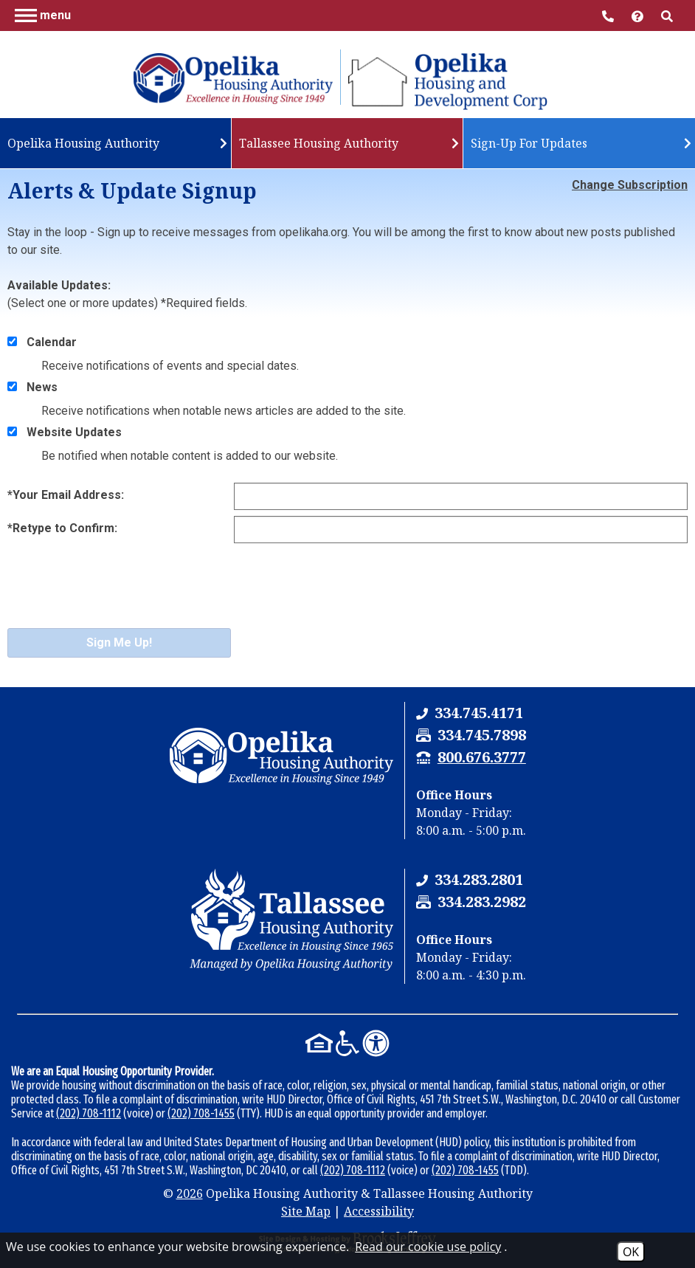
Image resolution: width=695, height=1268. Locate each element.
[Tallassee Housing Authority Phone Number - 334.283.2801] (479, 879)
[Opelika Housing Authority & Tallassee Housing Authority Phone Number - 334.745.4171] (479, 713)
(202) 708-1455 (201, 1113)
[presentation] (119, 595)
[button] (43, 14)
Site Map (306, 1211)
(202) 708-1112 (88, 1113)
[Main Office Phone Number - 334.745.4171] (609, 15)
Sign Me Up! (119, 642)
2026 (189, 1193)
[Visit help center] (639, 15)
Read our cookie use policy (428, 1246)
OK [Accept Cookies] (631, 1252)
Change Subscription (630, 185)
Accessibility (379, 1211)
